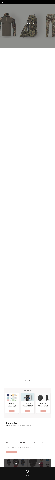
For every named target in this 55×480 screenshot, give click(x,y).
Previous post (15, 461)
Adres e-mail (23, 442)
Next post (39, 461)
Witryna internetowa (38, 442)
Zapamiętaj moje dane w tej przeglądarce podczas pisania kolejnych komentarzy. (19, 447)
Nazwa (7, 442)
